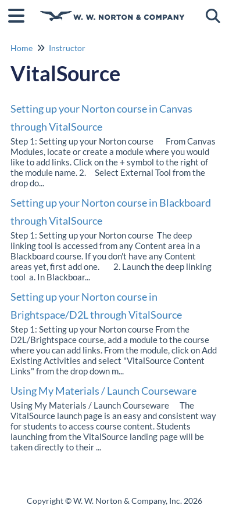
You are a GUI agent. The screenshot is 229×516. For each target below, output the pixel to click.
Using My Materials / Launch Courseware (103, 390)
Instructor (67, 48)
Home (21, 48)
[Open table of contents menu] (20, 14)
